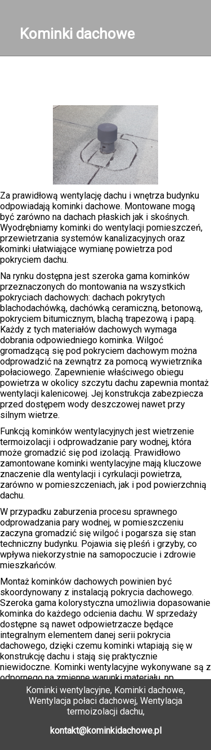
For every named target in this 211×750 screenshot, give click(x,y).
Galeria (52, 88)
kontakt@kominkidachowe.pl (105, 730)
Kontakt (108, 78)
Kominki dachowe (77, 33)
